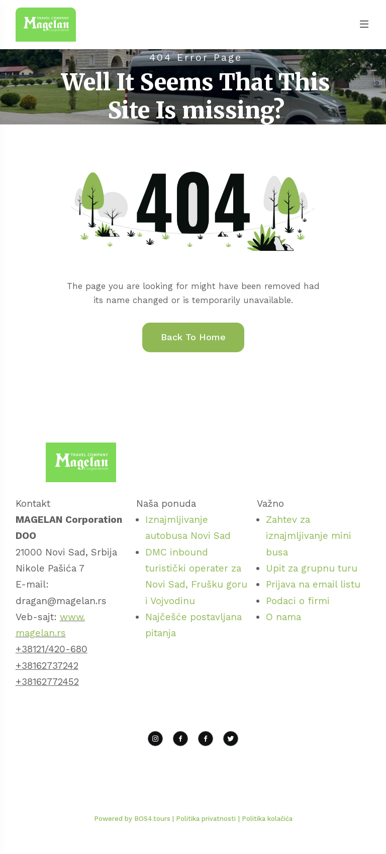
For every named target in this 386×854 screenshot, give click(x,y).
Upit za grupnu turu (311, 568)
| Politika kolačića (265, 818)
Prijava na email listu (313, 584)
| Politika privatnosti (204, 818)
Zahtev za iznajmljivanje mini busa (308, 536)
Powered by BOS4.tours (133, 818)
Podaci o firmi (298, 601)
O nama (283, 617)
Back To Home (193, 337)
